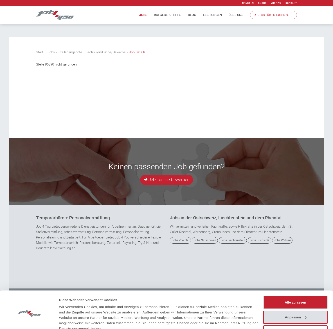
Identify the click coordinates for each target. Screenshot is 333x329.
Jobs (143, 15)
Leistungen (212, 15)
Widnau (276, 3)
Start (39, 52)
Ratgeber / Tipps (167, 15)
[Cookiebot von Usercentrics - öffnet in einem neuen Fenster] (29, 320)
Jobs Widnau (282, 240)
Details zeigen (70, 320)
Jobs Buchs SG (259, 240)
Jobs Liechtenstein (233, 240)
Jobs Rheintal (180, 240)
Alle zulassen (295, 282)
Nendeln (248, 3)
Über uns (236, 15)
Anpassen (295, 296)
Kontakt (291, 3)
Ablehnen (295, 311)
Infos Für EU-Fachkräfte (273, 15)
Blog (192, 15)
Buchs (262, 3)
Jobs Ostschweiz (205, 240)
